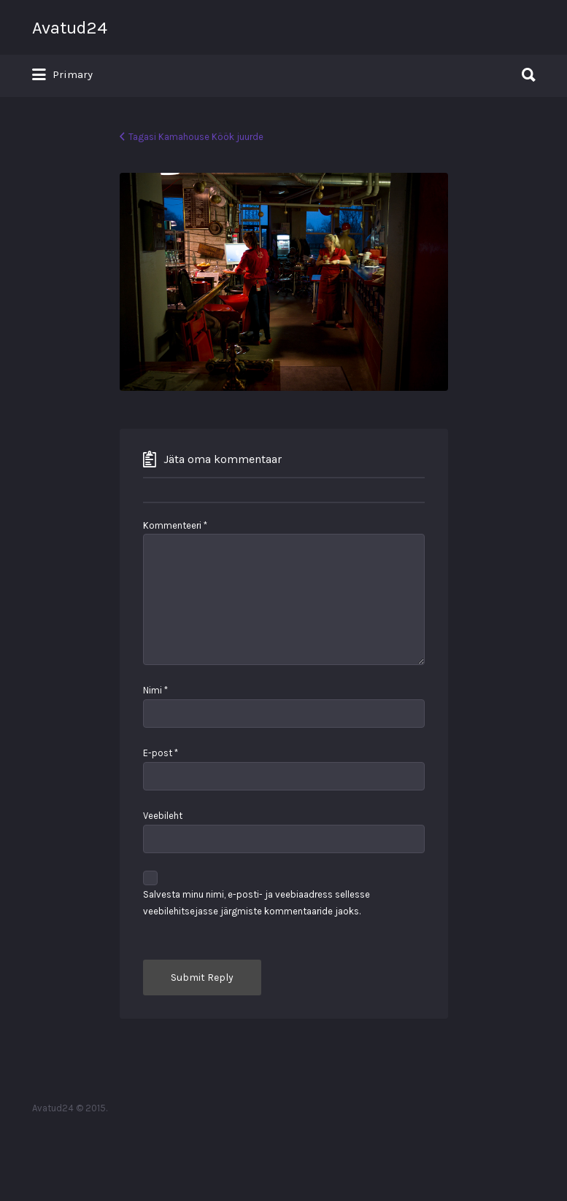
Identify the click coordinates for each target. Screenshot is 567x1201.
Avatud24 (69, 28)
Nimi (155, 690)
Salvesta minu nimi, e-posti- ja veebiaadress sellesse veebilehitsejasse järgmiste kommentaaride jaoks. (256, 903)
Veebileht (162, 815)
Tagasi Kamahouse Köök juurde (195, 136)
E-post (160, 752)
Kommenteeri (175, 525)
